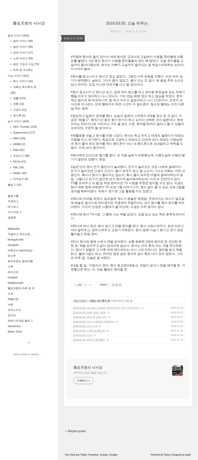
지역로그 (13, 201)
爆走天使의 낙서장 (29, 23)
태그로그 (13, 206)
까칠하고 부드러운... (20, 234)
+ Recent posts (75, 431)
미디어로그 (14, 212)
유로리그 (21, 155)
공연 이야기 (22, 52)
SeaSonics (14, 326)
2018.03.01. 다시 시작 (85, 326)
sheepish (13, 245)
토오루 (12, 255)
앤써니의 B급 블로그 (20, 320)
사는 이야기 (18, 75)
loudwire (13, 277)
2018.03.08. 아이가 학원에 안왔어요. (93, 321)
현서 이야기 (22, 81)
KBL (18, 167)
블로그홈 (13, 195)
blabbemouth (15, 282)
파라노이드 (14, 309)
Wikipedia (14, 228)
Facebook (93, 454)
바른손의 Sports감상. (20, 250)
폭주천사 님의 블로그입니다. (90, 372)
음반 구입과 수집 (25, 64)
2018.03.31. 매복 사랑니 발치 (89, 312)
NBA (19, 138)
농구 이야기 (18, 121)
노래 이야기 (22, 58)
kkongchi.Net (15, 239)
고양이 (19, 109)
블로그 (14, 184)
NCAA (19, 161)
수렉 (10, 266)
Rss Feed (70, 454)
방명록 (12, 217)
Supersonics (23, 132)
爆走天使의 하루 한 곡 (21, 288)
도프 (10, 293)
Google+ (113, 454)
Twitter (83, 454)
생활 (19, 98)
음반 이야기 (22, 46)
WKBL (19, 173)
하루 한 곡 (22, 69)
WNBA (18, 144)
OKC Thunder (24, 126)
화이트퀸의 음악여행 (20, 261)
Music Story (15, 331)
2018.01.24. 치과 (82, 335)
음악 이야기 (18, 35)
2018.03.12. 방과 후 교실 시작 (90, 316)
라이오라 (13, 272)
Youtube (104, 454)
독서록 (18, 115)
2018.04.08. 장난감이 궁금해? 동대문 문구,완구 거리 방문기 (106, 307)
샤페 (10, 304)
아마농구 (20, 178)
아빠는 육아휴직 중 (99, 300)
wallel (188, 454)
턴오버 (12, 315)
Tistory (167, 454)
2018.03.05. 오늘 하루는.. (128, 23)
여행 (18, 103)
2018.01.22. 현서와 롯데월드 (89, 339)
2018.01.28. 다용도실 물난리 (89, 330)
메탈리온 (13, 299)
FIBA (18, 149)
